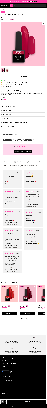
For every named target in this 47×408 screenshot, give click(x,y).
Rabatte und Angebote (9, 358)
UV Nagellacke (4, 9)
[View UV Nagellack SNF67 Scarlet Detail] (7, 70)
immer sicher (34, 352)
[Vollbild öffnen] (43, 23)
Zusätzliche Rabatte (10, 351)
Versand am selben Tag (33, 341)
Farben (8, 9)
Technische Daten (6, 114)
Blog (3, 366)
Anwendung (4, 118)
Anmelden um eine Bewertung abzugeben (23, 151)
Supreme (13, 9)
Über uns (4, 384)
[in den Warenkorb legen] (26, 402)
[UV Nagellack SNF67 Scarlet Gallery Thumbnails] (5, 70)
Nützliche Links (6, 389)
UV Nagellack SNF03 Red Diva (9, 304)
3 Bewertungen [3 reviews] (4, 308)
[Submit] (11, 5)
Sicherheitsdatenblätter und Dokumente (14, 122)
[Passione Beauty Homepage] (4, 5)
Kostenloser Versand (10, 341)
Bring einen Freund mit (9, 363)
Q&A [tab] (16, 134)
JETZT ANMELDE (32, 1)
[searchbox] (8, 162)
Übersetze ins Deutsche (11, 183)
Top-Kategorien (6, 376)
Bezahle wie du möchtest (34, 351)
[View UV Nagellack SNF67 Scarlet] (3, 70)
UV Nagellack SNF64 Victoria (27, 304)
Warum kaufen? (6, 110)
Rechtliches (5, 393)
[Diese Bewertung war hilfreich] (39, 185)
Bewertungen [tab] (8, 134)
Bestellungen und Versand (9, 380)
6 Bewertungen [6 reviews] (23, 308)
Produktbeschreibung (8, 106)
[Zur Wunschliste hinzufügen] (23, 76)
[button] (19, 319)
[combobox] (28, 5)
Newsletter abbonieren (9, 361)
